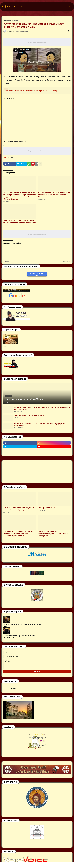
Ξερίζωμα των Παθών (46, 508)
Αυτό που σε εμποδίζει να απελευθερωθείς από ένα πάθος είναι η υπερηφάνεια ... (53, 534)
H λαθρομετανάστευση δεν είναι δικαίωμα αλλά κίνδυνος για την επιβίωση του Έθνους (54, 195)
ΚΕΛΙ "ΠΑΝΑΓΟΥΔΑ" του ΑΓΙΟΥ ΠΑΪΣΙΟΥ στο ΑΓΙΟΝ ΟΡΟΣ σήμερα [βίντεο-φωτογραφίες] (40, 424)
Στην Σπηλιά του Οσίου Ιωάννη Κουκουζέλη (29, 415)
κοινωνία (15, 20)
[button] (2, 6)
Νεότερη (6, 261)
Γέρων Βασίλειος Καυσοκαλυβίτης (19, 636)
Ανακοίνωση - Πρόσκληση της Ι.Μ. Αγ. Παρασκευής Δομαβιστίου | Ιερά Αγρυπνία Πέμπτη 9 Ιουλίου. (42, 408)
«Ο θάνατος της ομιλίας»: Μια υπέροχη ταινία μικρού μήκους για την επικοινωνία (19, 222)
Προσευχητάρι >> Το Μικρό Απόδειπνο (24, 399)
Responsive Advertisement (37, 42)
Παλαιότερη (66, 261)
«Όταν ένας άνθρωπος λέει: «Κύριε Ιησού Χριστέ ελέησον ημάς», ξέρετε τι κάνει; (19, 509)
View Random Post (37, 274)
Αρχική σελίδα (7, 20)
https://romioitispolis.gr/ (18, 142)
